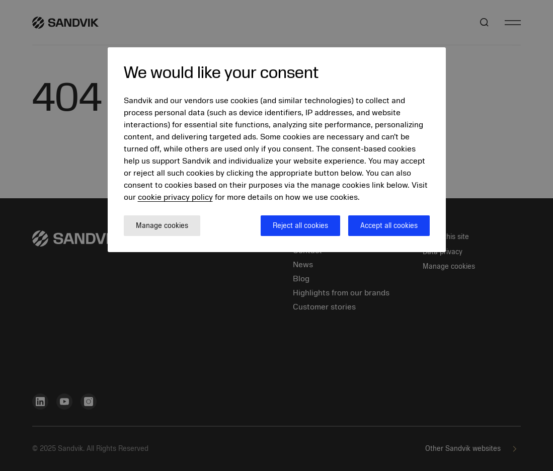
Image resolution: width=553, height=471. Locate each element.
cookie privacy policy (175, 197)
